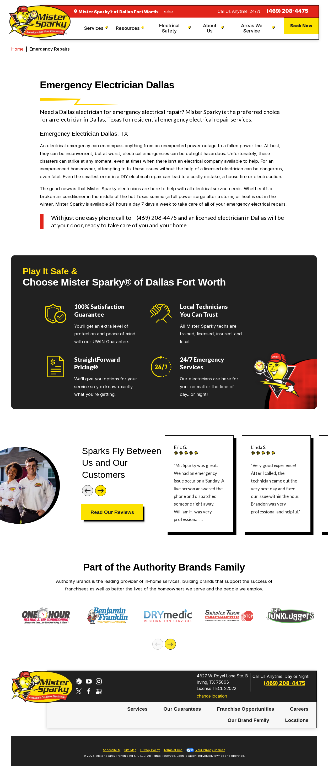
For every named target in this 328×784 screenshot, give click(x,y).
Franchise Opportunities (245, 709)
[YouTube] (89, 681)
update (168, 11)
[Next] (100, 490)
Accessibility (111, 750)
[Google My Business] (99, 691)
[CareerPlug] (79, 681)
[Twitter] (79, 691)
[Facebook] (89, 691)
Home (17, 49)
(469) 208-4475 (287, 11)
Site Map (130, 750)
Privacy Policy (150, 750)
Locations (296, 720)
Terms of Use (173, 750)
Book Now (301, 25)
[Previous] (87, 490)
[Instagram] (99, 681)
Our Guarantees (182, 709)
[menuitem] (96, 28)
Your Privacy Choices (205, 750)
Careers (299, 709)
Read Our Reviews (112, 512)
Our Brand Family (248, 720)
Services (137, 709)
